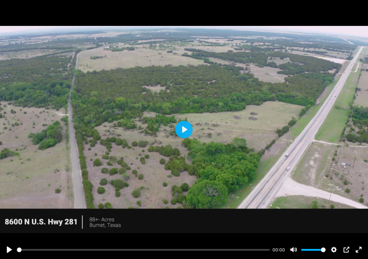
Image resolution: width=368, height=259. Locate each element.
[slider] (143, 249)
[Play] (9, 249)
